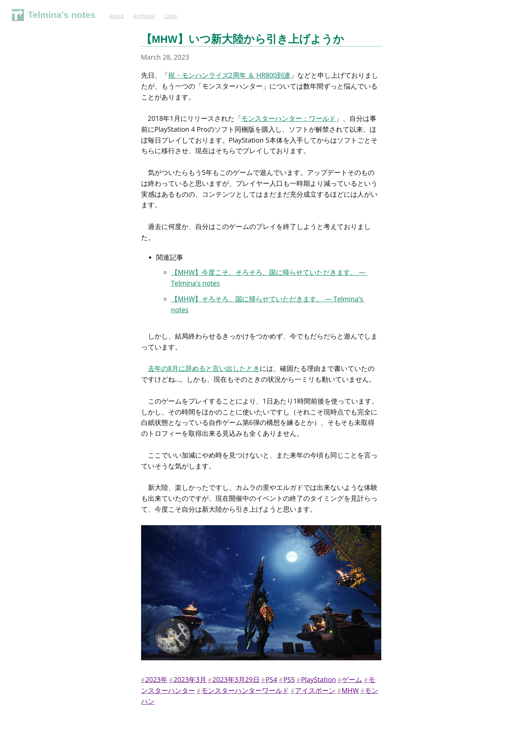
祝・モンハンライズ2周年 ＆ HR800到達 (229, 75)
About (116, 16)
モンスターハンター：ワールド (288, 118)
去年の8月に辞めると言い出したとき (204, 368)
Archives (144, 16)
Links (170, 16)
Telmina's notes (61, 15)
